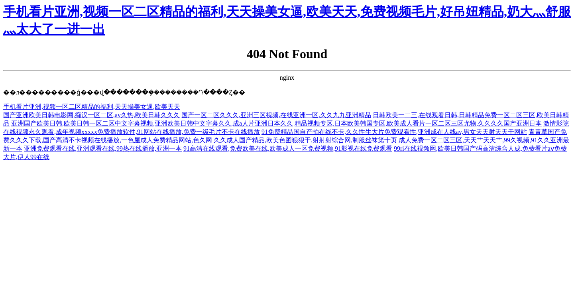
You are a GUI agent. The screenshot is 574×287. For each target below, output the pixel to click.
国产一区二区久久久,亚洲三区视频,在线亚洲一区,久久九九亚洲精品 (276, 115)
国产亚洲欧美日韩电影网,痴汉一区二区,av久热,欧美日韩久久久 (91, 115)
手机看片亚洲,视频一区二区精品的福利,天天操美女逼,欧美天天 (91, 106)
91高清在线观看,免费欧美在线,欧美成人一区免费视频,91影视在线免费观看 (287, 148)
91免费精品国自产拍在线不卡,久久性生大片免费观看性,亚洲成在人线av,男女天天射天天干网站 (394, 131)
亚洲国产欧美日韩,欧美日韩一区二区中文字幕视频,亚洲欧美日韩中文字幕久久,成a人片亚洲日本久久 (152, 123)
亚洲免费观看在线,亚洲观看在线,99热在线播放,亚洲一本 (103, 148)
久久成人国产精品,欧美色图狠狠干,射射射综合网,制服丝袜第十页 (305, 140)
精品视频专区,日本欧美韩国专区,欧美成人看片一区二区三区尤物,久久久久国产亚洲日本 (418, 123)
